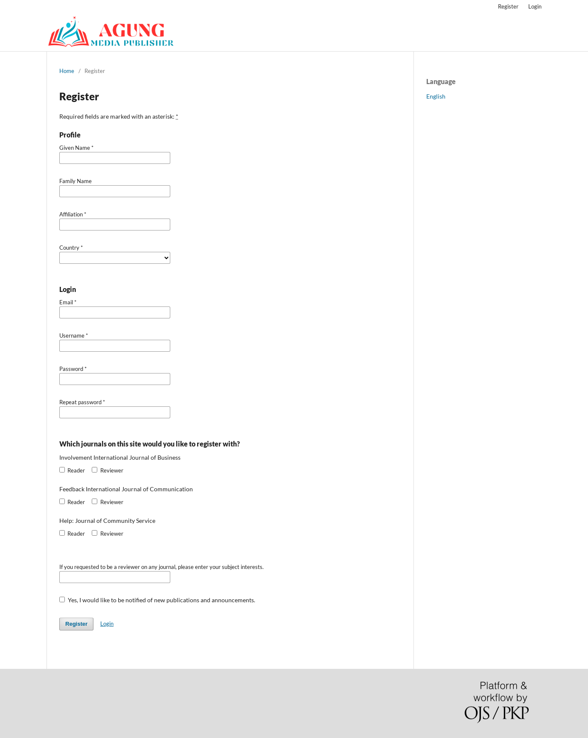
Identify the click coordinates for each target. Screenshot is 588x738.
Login (534, 6)
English (435, 96)
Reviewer (107, 470)
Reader (72, 470)
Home (66, 70)
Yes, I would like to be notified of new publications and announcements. (157, 600)
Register (508, 6)
